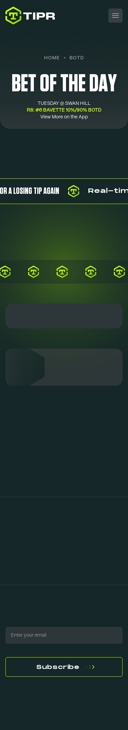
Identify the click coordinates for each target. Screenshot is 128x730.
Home (52, 58)
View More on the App (64, 117)
